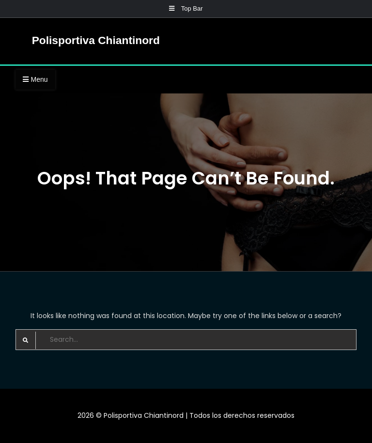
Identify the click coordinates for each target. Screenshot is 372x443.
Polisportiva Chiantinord (96, 40)
